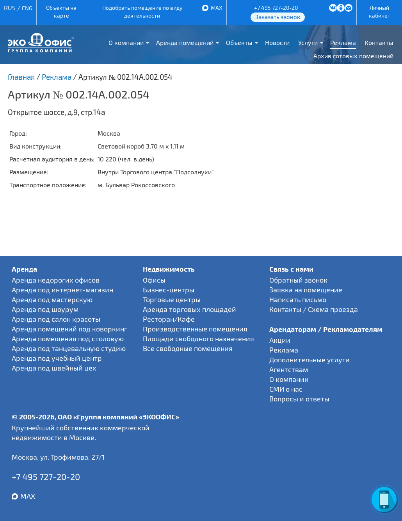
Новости (277, 42)
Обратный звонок (298, 280)
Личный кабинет (379, 11)
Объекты (239, 42)
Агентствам (288, 369)
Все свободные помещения (188, 348)
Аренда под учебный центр (57, 358)
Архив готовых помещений (353, 55)
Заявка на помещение (305, 289)
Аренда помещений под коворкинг (69, 328)
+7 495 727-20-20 (276, 7)
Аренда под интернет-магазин (62, 289)
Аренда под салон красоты (56, 319)
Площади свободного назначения (198, 338)
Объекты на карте (61, 11)
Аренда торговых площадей (189, 309)
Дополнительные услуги (309, 359)
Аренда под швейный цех (54, 367)
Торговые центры (172, 299)
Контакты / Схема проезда (313, 309)
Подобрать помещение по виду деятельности (142, 11)
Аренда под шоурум (45, 309)
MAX (216, 7)
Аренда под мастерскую (52, 299)
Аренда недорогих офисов (56, 280)
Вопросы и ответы (299, 398)
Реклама (343, 42)
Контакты (379, 42)
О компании (126, 42)
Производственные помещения (195, 328)
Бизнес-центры (168, 289)
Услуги (308, 42)
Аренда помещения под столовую (68, 338)
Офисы (154, 280)
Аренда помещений (184, 42)
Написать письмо (297, 299)
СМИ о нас (285, 389)
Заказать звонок (277, 16)
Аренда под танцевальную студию (69, 348)
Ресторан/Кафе (169, 319)
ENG (27, 8)
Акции (279, 340)
